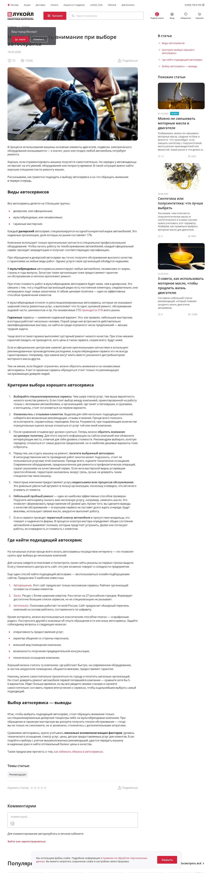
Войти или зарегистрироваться (27, 841)
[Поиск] (73, 16)
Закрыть (167, 860)
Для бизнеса (128, 4)
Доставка (40, 4)
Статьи (26, 26)
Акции (27, 4)
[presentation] (12, 824)
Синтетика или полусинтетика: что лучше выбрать (180, 203)
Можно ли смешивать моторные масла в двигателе (176, 123)
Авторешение (23, 585)
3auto (17, 595)
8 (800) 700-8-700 (193, 4)
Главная (12, 26)
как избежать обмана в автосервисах (78, 751)
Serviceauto (21, 605)
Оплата (54, 4)
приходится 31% (92, 310)
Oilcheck (112, 4)
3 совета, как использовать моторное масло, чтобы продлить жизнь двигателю (181, 285)
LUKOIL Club (96, 4)
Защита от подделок (74, 4)
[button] (106, 16)
